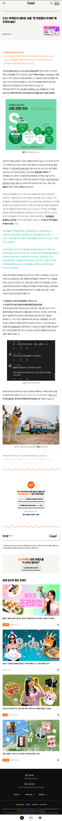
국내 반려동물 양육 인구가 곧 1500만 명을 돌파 (20, 71)
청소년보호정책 (42, 804)
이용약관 (28, 804)
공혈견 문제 (16, 326)
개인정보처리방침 (20, 804)
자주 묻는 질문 (30, 794)
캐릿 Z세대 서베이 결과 (20, 168)
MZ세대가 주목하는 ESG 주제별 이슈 (34, 89)
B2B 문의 (18, 794)
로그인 (57, 3)
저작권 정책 (34, 804)
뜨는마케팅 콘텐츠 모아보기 (31, 568)
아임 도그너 (52, 395)
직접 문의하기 (43, 794)
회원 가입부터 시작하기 (31, 515)
